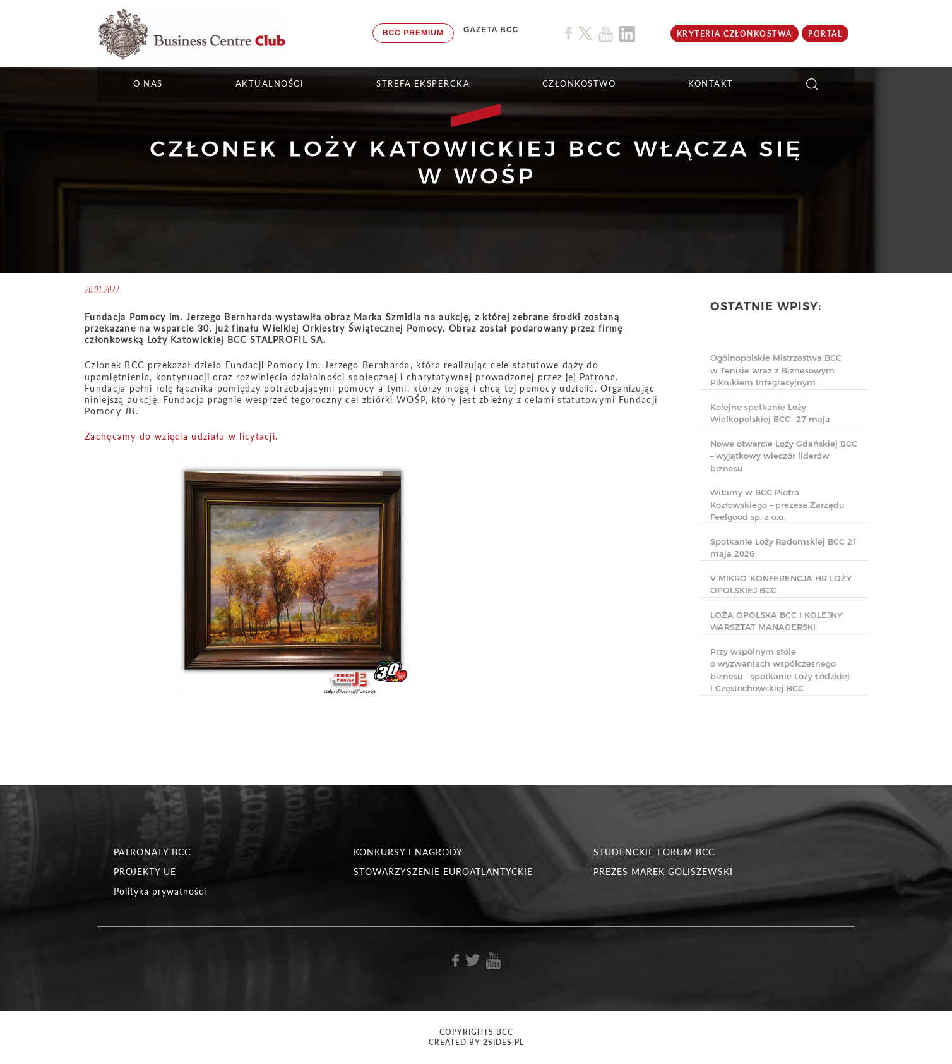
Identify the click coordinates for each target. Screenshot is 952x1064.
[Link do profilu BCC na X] (585, 33)
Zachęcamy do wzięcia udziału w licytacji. (181, 436)
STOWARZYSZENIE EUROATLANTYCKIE (443, 871)
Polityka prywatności (160, 891)
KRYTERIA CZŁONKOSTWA (734, 34)
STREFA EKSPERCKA (423, 83)
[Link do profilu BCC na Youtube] (605, 33)
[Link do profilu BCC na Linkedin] (627, 34)
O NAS (148, 83)
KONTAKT (711, 83)
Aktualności (269, 83)
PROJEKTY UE (145, 871)
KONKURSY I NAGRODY (408, 852)
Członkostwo (579, 83)
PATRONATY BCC (152, 852)
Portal (825, 34)
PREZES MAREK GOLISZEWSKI (663, 871)
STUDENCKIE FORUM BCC (654, 852)
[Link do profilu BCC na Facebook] (568, 33)
